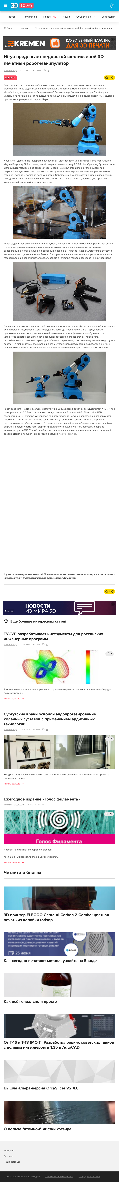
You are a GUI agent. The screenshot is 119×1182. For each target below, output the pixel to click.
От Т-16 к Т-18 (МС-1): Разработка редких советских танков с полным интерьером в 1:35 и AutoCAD (59, 1045)
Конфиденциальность (89, 1176)
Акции (66, 16)
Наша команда (12, 1161)
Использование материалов (59, 1176)
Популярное (30, 16)
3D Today (8, 28)
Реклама (9, 46)
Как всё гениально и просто (30, 1001)
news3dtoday (10, 70)
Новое (49, 16)
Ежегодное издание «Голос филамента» (42, 799)
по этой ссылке (67, 433)
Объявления (85, 16)
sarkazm (8, 804)
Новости (11, 16)
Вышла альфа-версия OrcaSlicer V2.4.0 (41, 1088)
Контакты (9, 1150)
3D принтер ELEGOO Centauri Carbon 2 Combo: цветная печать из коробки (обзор (56, 917)
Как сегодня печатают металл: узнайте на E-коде (50, 960)
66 (43, 804)
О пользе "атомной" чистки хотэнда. (38, 1129)
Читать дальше (12, 698)
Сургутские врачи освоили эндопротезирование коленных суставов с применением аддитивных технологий (50, 719)
